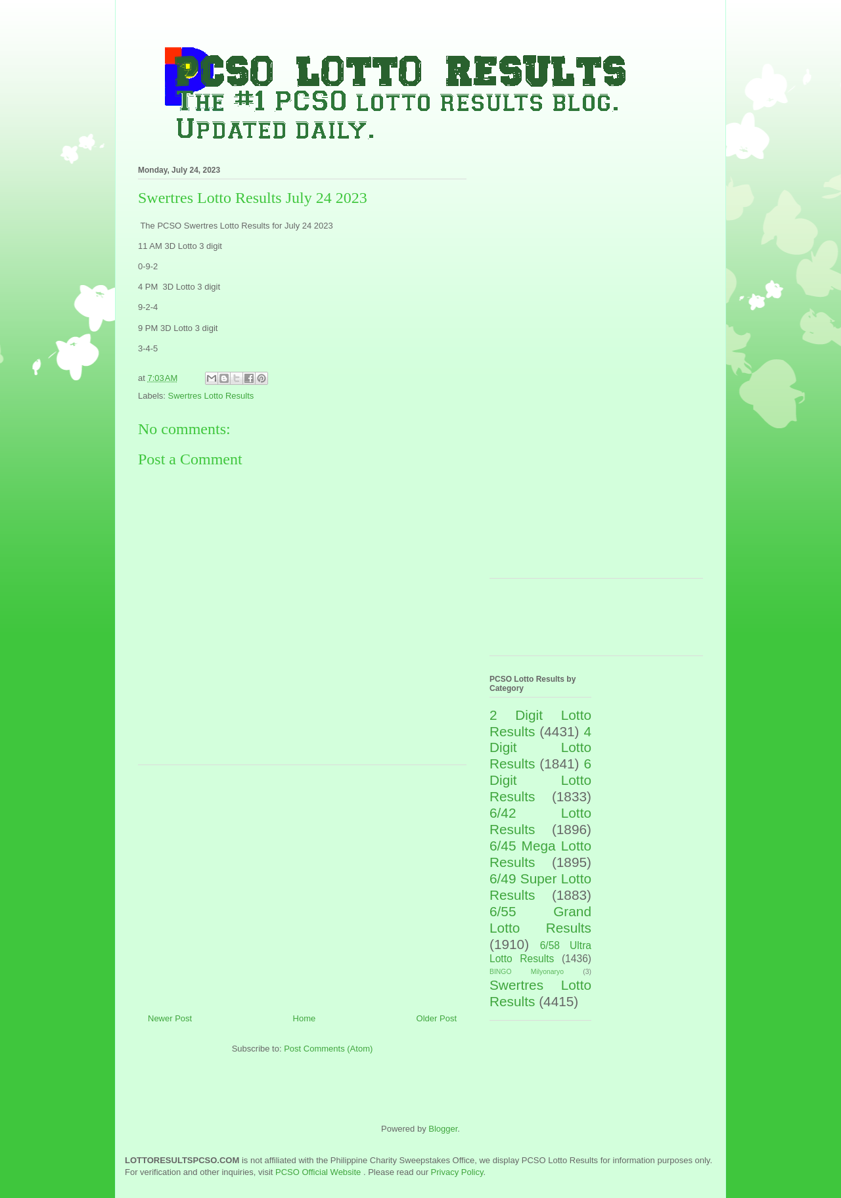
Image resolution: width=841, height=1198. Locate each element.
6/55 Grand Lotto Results (540, 919)
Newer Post (170, 1018)
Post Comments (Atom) (328, 1049)
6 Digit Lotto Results (540, 780)
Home (304, 1018)
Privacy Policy (457, 1172)
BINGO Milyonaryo (526, 971)
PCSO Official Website (318, 1172)
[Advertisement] (302, 884)
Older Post (437, 1018)
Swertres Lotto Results (211, 396)
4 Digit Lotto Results (540, 748)
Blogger (442, 1129)
